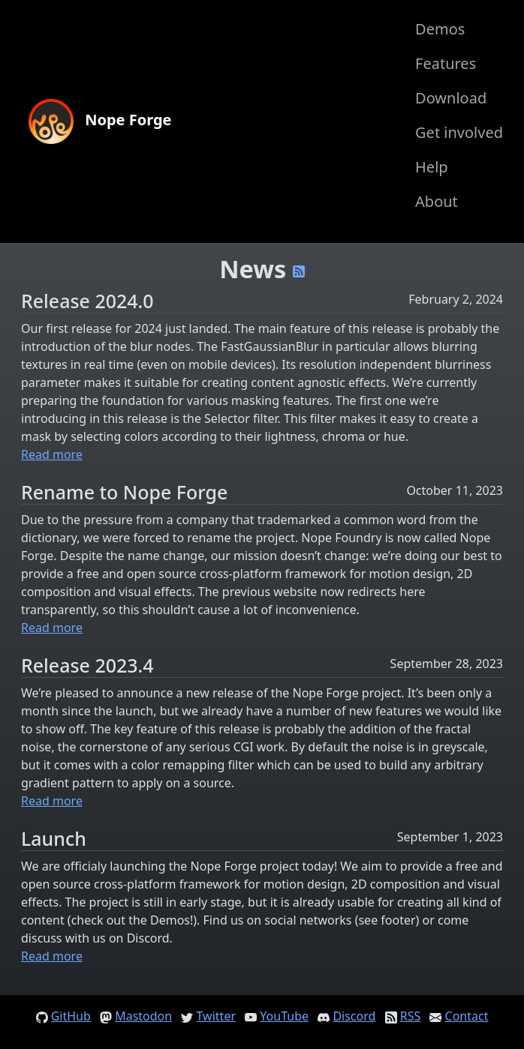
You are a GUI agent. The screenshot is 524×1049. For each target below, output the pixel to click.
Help (431, 167)
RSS (410, 1016)
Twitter (216, 1016)
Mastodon (143, 1016)
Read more (52, 454)
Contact (467, 1016)
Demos (440, 29)
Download (450, 98)
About (436, 201)
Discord (354, 1016)
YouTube (284, 1016)
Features (445, 63)
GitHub (71, 1016)
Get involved (459, 132)
